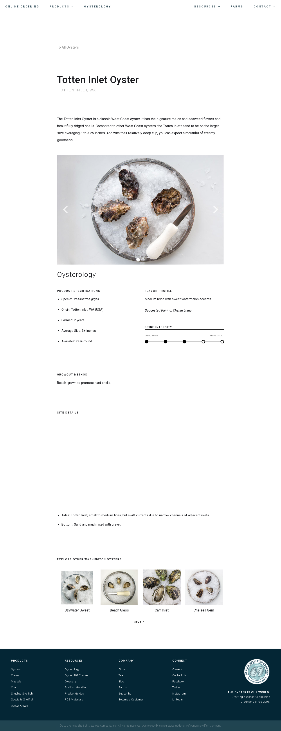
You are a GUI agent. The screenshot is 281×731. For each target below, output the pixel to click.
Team (122, 675)
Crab (14, 687)
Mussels (16, 681)
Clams (15, 675)
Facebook (178, 681)
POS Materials (74, 699)
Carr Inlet (162, 610)
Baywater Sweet (77, 610)
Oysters (16, 669)
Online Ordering (22, 6)
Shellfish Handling (76, 687)
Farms (237, 6)
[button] (61, 6)
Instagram (179, 693)
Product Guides (74, 693)
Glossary (70, 681)
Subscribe (125, 693)
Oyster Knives (19, 705)
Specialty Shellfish (22, 699)
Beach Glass (119, 610)
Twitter (176, 687)
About (122, 669)
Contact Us (179, 675)
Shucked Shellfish (22, 693)
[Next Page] (139, 622)
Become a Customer (131, 699)
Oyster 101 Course (76, 675)
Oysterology (97, 6)
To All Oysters (68, 47)
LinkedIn (177, 699)
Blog (121, 681)
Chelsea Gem (204, 610)
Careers (177, 669)
